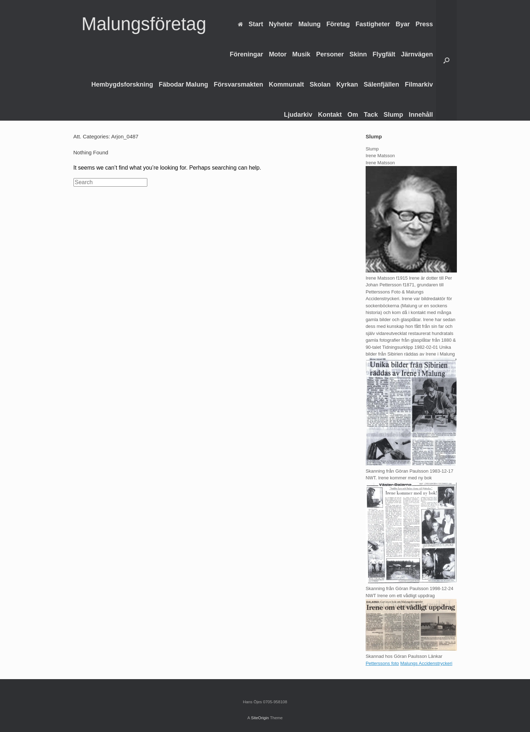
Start (250, 24)
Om (353, 114)
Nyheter (281, 24)
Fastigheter (372, 24)
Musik (301, 54)
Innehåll (421, 114)
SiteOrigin (260, 718)
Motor (277, 54)
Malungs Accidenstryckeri (426, 663)
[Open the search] (446, 60)
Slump (393, 114)
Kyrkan (347, 84)
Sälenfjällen (381, 84)
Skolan (320, 84)
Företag (338, 24)
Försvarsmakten (238, 84)
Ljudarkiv (298, 114)
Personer (330, 54)
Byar (402, 24)
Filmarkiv (419, 84)
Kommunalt (286, 84)
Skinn (358, 54)
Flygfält (383, 54)
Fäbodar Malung (183, 84)
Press (424, 24)
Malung (309, 24)
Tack (371, 114)
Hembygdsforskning (122, 84)
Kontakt (330, 114)
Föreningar (246, 54)
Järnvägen (417, 54)
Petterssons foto (382, 663)
